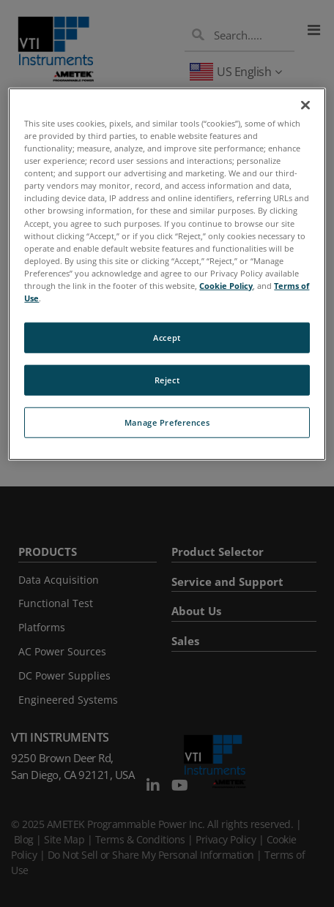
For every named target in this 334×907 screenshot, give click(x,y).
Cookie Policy (226, 285)
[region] (166, 274)
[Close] (305, 105)
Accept (166, 337)
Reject (167, 380)
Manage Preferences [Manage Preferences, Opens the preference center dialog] (167, 422)
